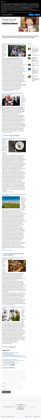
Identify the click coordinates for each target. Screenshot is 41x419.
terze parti (16, 5)
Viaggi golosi (13, 361)
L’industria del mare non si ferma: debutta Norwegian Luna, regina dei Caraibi (35, 72)
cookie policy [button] (36, 4)
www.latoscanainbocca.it (7, 132)
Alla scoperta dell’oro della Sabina (8, 363)
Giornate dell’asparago (16, 360)
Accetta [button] (37, 14)
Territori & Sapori (14, 23)
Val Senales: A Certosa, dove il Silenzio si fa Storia (35, 60)
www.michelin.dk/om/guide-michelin (9, 342)
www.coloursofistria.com (7, 250)
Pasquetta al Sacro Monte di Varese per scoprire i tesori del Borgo (35, 79)
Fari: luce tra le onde (35, 55)
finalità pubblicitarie (24, 7)
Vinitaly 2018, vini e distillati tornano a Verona (11, 362)
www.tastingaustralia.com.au (8, 304)
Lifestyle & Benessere (6, 23)
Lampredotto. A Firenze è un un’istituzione (13, 356)
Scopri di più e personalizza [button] (7, 14)
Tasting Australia (7, 361)
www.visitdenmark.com (7, 343)
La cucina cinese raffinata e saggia (11, 355)
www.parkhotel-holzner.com (8, 191)
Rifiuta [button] (31, 14)
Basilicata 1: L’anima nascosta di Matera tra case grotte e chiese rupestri (35, 50)
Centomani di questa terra (7, 360)
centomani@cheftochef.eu (7, 90)
